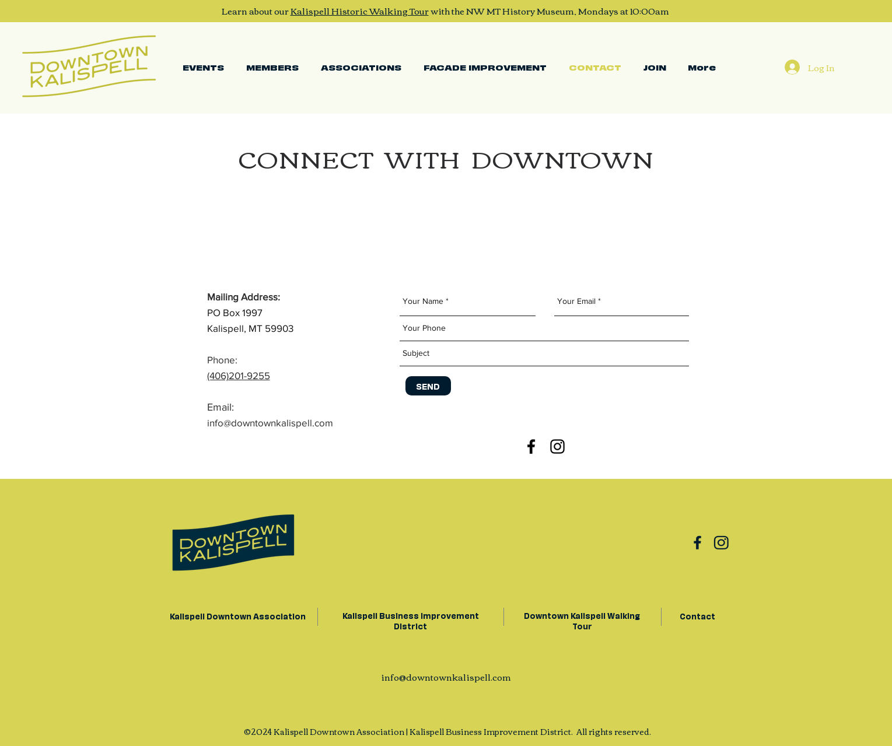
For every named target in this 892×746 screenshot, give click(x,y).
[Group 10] (698, 542)
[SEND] (428, 385)
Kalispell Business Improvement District (410, 620)
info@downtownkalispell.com (446, 676)
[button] (361, 67)
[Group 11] (721, 542)
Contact (697, 615)
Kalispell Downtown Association (237, 615)
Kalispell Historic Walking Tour (360, 10)
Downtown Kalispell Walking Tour (582, 620)
